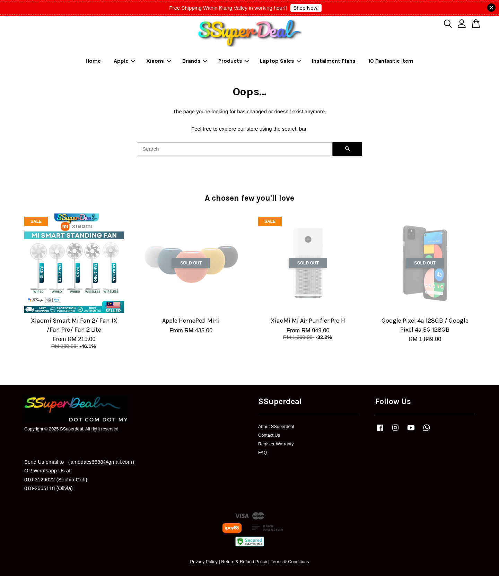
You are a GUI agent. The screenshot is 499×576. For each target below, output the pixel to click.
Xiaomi (158, 61)
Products (233, 61)
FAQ (262, 452)
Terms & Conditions (290, 561)
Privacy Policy (203, 561)
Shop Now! (305, 8)
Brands (194, 61)
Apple (124, 61)
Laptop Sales (280, 61)
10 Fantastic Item (390, 61)
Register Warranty (276, 443)
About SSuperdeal (276, 426)
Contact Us (269, 435)
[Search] (235, 149)
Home (93, 61)
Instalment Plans (334, 61)
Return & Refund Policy (244, 561)
